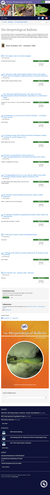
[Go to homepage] (3, 2)
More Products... (6, 467)
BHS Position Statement (7, 419)
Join (43, 1)
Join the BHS (6, 297)
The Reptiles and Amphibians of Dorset (11, 458)
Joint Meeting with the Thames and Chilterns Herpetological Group (28, 437)
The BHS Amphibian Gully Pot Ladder (11, 463)
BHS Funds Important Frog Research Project (13, 416)
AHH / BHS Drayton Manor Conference (20, 443)
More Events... (5, 448)
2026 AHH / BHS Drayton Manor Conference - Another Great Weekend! (20, 413)
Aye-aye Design (15, 476)
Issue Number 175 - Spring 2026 (9, 318)
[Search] (46, 22)
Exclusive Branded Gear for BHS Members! (12, 455)
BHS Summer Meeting (16, 432)
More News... (5, 423)
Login (11, 297)
